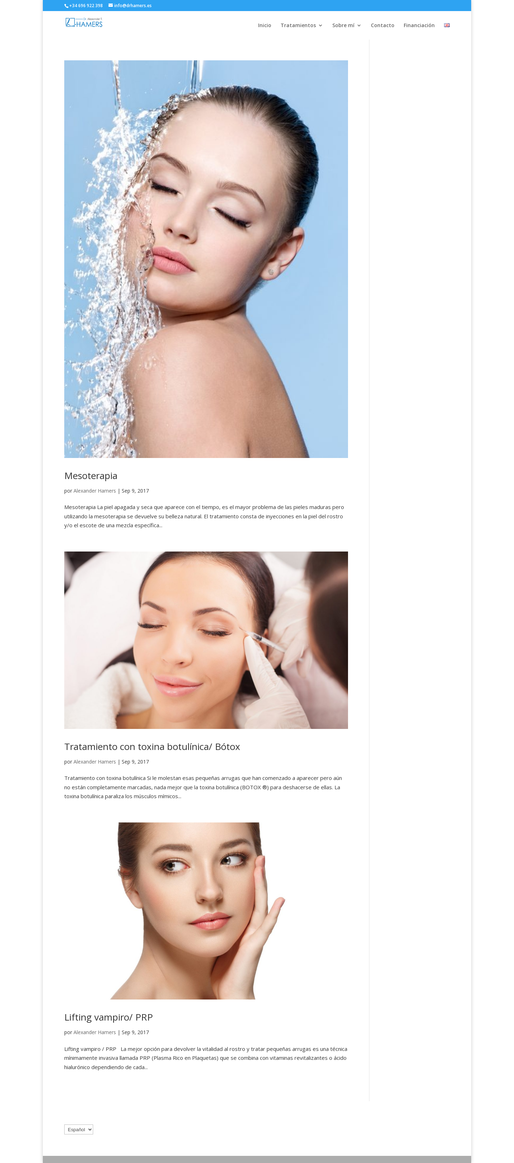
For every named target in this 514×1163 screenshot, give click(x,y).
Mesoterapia (90, 475)
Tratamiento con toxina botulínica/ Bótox (152, 746)
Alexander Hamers (95, 490)
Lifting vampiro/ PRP (108, 1017)
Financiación (419, 26)
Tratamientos (298, 26)
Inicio (264, 26)
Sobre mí (343, 26)
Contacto (382, 26)
